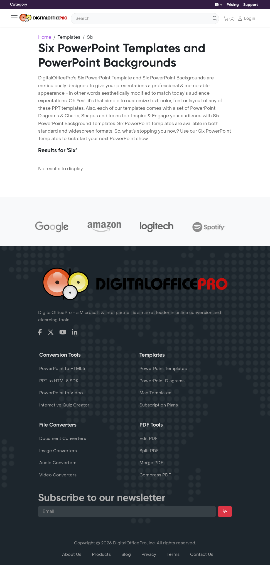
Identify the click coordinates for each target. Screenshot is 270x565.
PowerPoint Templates (163, 368)
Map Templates (155, 393)
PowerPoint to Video (61, 393)
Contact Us (201, 554)
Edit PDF (148, 438)
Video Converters (58, 475)
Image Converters (58, 451)
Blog (126, 554)
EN (217, 4)
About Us (71, 554)
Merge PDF (151, 463)
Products (101, 554)
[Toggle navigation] (18, 4)
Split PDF (149, 451)
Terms (173, 554)
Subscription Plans (158, 405)
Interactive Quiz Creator (64, 405)
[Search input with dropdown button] (145, 18)
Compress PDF (155, 475)
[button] (247, 19)
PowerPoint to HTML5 (62, 368)
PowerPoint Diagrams (162, 381)
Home (44, 37)
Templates (69, 37)
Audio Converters (57, 463)
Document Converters (62, 438)
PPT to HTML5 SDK (58, 381)
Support (250, 4)
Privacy (148, 554)
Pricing (233, 4)
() (229, 19)
